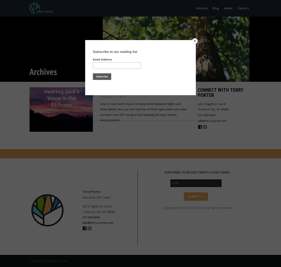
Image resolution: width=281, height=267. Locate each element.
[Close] (195, 41)
